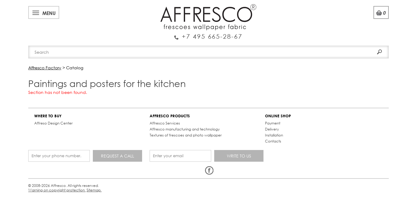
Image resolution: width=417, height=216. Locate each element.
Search (371, 32)
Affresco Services (112, 121)
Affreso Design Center (56, 121)
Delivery (184, 127)
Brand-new (131, 46)
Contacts (287, 46)
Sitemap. (181, 166)
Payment (185, 121)
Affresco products (210, 46)
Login (339, 21)
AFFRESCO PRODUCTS (117, 114)
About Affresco (49, 7)
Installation (186, 133)
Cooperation (182, 7)
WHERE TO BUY (51, 114)
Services (151, 7)
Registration (364, 21)
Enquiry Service (68, 25)
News (131, 7)
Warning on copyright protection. (140, 166)
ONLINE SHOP (190, 114)
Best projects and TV (96, 7)
